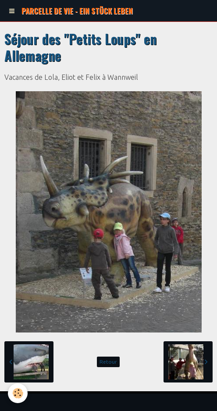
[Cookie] (18, 393)
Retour (108, 362)
